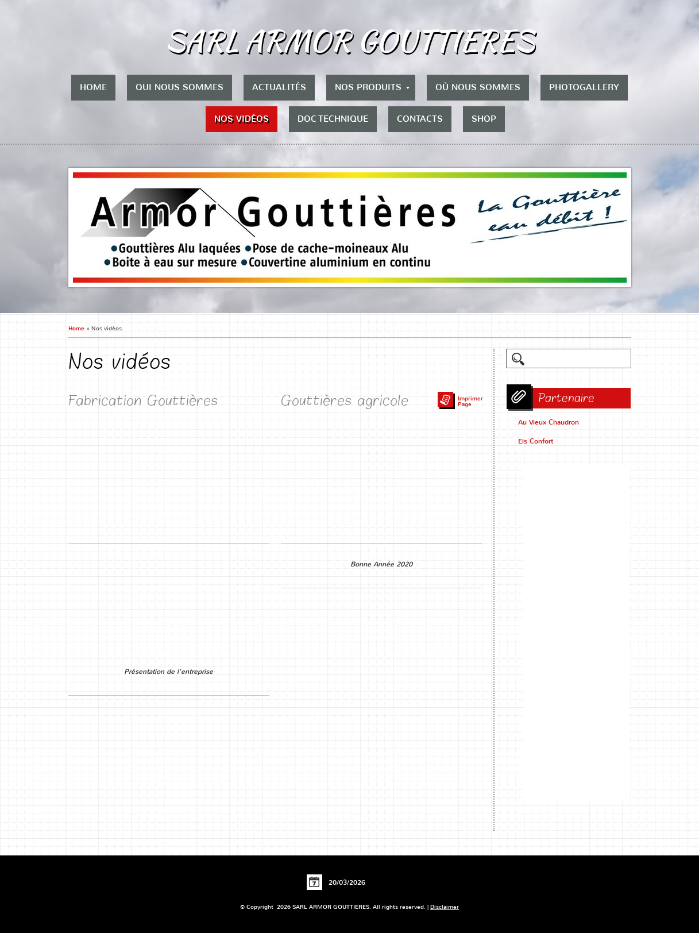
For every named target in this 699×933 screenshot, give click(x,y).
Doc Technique (333, 119)
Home (93, 87)
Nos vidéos (241, 119)
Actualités (279, 87)
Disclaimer (444, 907)
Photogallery (584, 87)
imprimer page (470, 401)
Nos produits (372, 87)
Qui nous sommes (179, 87)
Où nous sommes (477, 87)
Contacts (420, 119)
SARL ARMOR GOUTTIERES (349, 40)
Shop (484, 119)
